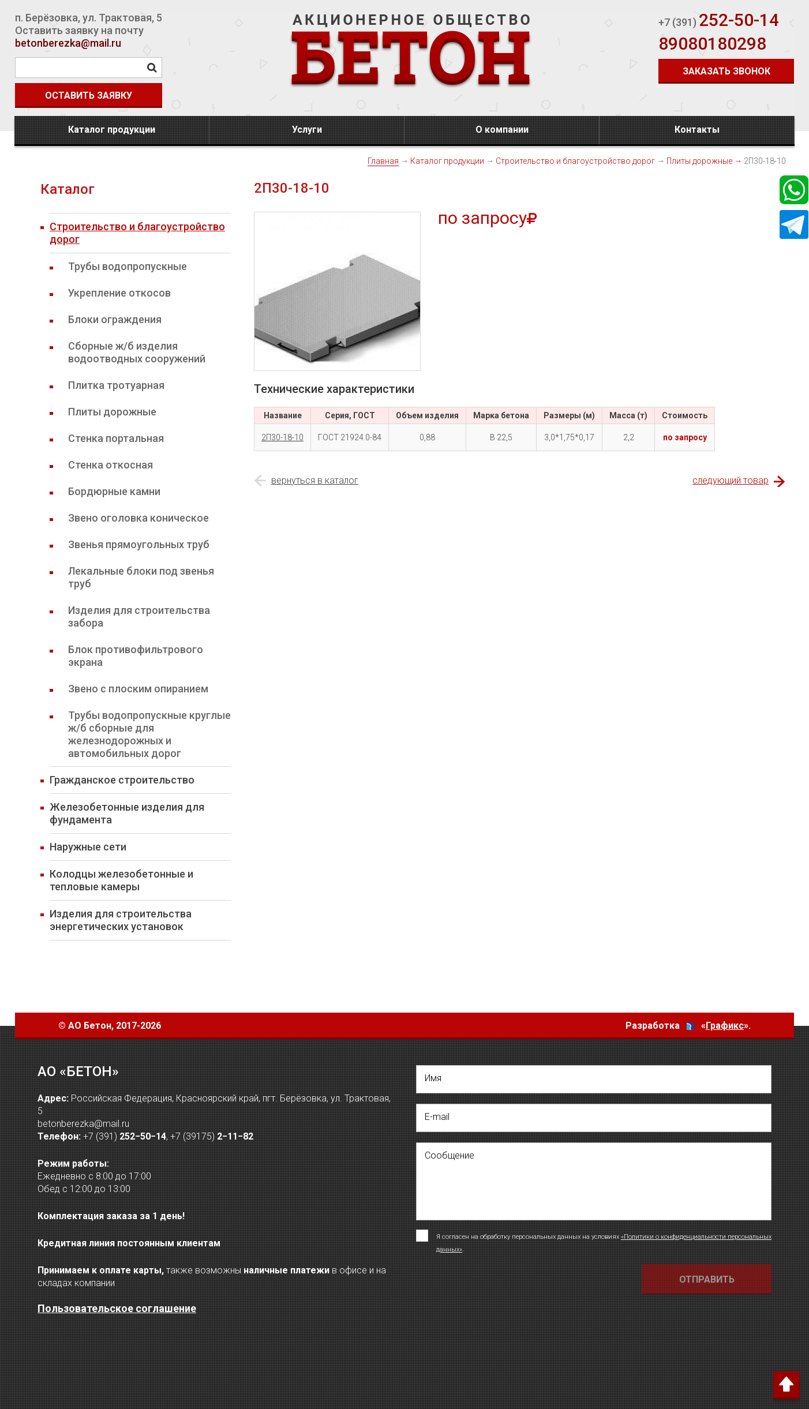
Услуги (307, 129)
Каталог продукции (111, 129)
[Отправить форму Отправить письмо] (706, 1279)
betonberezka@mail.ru (68, 43)
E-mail (437, 1116)
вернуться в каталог (314, 480)
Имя (433, 1078)
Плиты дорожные (699, 161)
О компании (502, 129)
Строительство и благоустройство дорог (575, 161)
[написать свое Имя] (593, 1079)
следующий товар (730, 480)
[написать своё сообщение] (593, 1181)
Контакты (697, 129)
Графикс (725, 1025)
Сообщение (449, 1155)
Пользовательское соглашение (117, 1308)
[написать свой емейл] (593, 1118)
